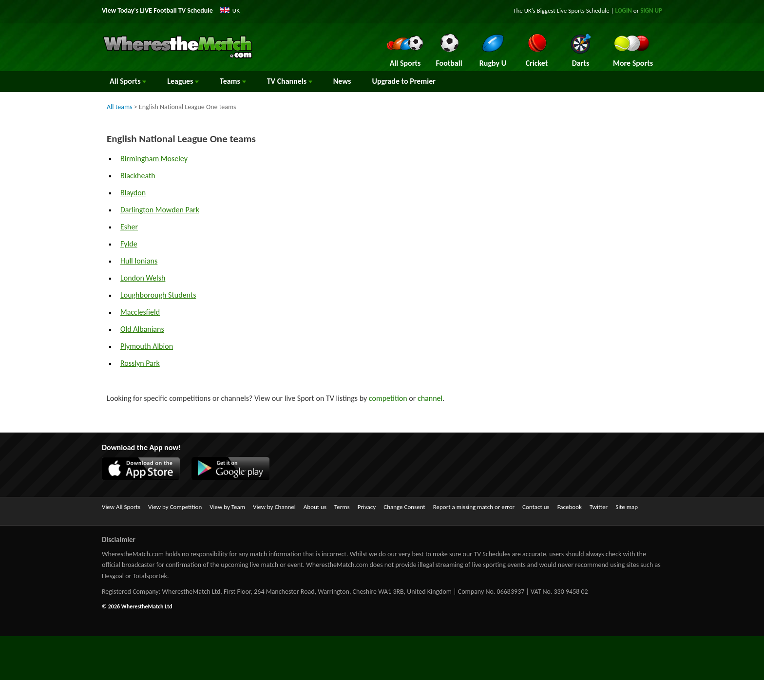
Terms (342, 506)
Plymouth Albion (146, 346)
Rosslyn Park (140, 363)
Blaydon (133, 192)
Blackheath (137, 175)
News (342, 81)
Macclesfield (140, 312)
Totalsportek (150, 576)
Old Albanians (142, 329)
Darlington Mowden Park (159, 209)
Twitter (599, 506)
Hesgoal (113, 576)
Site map (626, 506)
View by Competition (175, 506)
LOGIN (623, 10)
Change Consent (404, 506)
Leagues (183, 81)
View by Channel (274, 506)
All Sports (128, 81)
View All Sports (121, 506)
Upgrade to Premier (403, 81)
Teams (233, 81)
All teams (120, 107)
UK (236, 10)
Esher (129, 226)
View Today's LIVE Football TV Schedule (157, 10)
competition (388, 398)
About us (315, 506)
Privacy (367, 506)
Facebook (569, 506)
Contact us (536, 506)
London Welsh (142, 278)
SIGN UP (651, 10)
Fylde (128, 243)
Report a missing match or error (474, 506)
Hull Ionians (138, 260)
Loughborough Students (158, 295)
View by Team (227, 506)
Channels (289, 81)
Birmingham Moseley (154, 158)
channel (430, 398)
